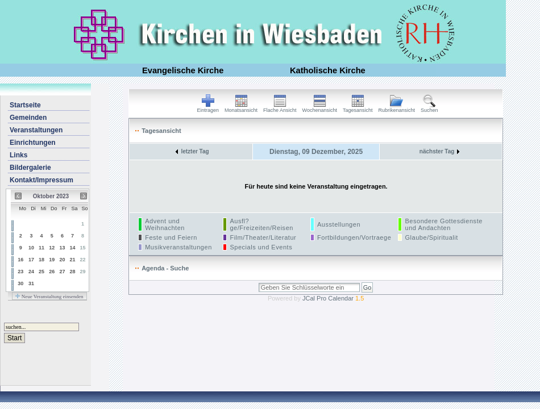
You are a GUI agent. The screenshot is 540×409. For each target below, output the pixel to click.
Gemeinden (28, 118)
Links (18, 155)
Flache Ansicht (280, 108)
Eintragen (208, 108)
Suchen (429, 108)
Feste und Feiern (171, 237)
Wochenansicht (319, 108)
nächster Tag (439, 151)
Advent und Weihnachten (165, 224)
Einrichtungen (33, 143)
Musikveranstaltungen (178, 247)
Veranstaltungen (36, 130)
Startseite (25, 105)
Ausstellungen (338, 224)
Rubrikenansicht (397, 108)
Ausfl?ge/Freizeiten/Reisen (261, 224)
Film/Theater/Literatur (263, 237)
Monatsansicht (241, 108)
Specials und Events (261, 247)
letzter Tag (192, 151)
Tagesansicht (358, 108)
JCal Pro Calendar (333, 298)
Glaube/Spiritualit (431, 237)
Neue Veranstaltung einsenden (49, 296)
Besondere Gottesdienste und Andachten (443, 224)
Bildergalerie (30, 168)
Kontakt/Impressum (41, 180)
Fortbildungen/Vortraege (354, 237)
